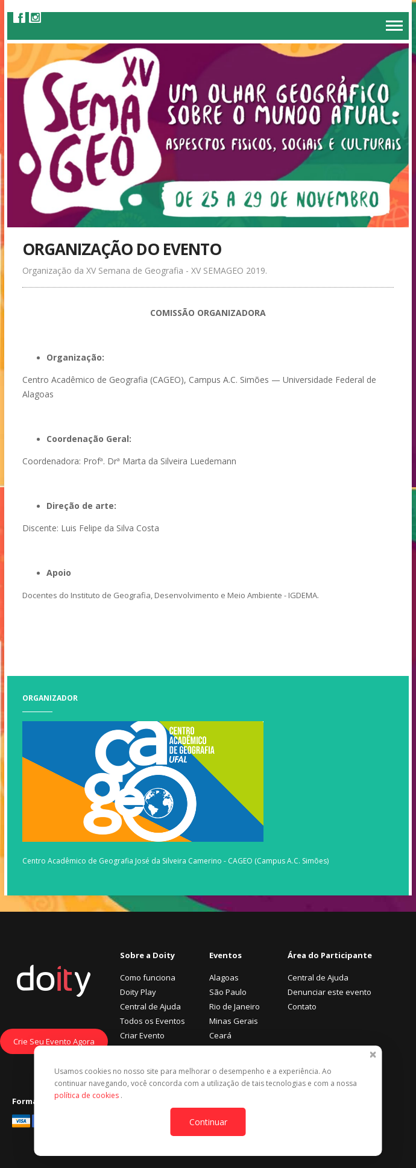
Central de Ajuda (150, 1006)
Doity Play (138, 991)
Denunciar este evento (329, 991)
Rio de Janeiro (234, 1006)
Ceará (220, 1035)
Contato (302, 1006)
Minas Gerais (233, 1020)
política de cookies (87, 1095)
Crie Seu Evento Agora (54, 1041)
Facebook (19, 17)
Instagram (35, 17)
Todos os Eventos (152, 1020)
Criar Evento (142, 1035)
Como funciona (147, 977)
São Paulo (228, 991)
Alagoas (224, 977)
